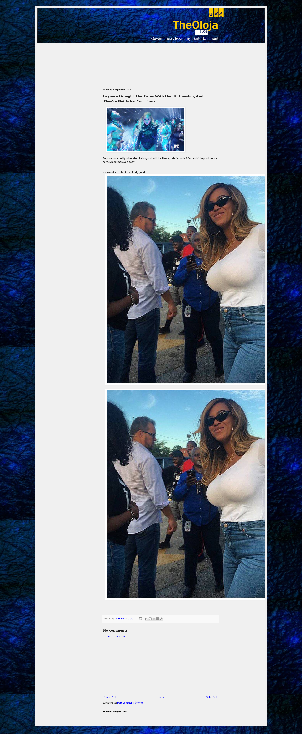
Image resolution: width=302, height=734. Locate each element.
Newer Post (110, 697)
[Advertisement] (150, 63)
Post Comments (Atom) (130, 702)
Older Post (211, 697)
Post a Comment (117, 636)
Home (161, 697)
